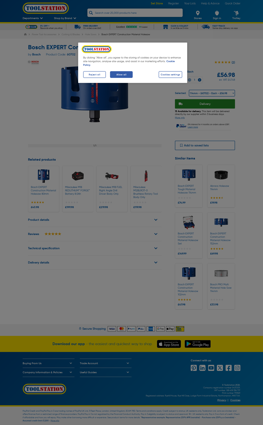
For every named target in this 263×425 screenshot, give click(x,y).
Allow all (121, 74)
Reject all (94, 74)
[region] (132, 63)
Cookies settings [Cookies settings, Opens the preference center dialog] (170, 74)
